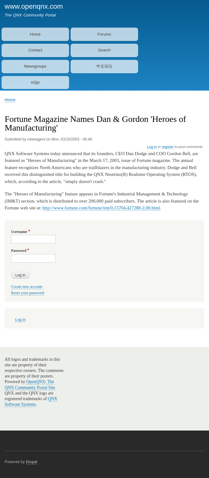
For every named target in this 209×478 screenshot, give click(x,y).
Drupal (31, 462)
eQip (35, 82)
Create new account (26, 286)
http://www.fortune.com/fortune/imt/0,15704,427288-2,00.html (101, 207)
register (168, 147)
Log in (152, 147)
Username (19, 232)
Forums (104, 34)
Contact (35, 50)
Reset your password (27, 293)
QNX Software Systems (31, 401)
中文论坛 (104, 66)
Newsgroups (35, 66)
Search (104, 50)
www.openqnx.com (34, 6)
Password (18, 250)
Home (35, 34)
